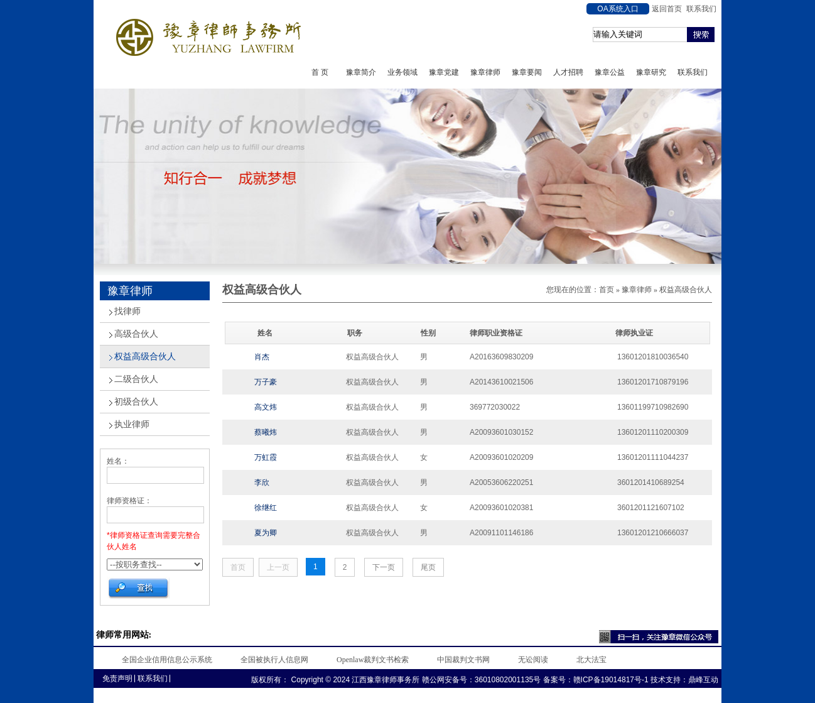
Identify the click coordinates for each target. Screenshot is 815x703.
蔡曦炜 (265, 432)
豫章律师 (485, 72)
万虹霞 (265, 457)
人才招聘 (568, 72)
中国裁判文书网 (463, 659)
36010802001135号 (508, 679)
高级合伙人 (136, 334)
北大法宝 (591, 659)
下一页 (383, 567)
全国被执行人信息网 (274, 659)
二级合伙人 (136, 379)
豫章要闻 (527, 72)
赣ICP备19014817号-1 (611, 679)
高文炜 (265, 407)
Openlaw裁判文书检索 (373, 659)
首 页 (319, 72)
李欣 (261, 482)
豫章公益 (610, 72)
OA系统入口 (617, 8)
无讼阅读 (533, 659)
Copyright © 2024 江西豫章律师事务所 (354, 679)
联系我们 (701, 8)
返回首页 (667, 8)
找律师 (127, 311)
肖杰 (261, 356)
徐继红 (265, 507)
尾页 (428, 567)
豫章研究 (651, 72)
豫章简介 (361, 72)
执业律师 (131, 424)
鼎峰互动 (703, 679)
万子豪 (265, 382)
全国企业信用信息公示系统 (167, 659)
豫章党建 (444, 72)
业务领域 (402, 72)
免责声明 (117, 678)
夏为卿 (265, 532)
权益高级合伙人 (145, 356)
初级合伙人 (136, 401)
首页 (606, 289)
